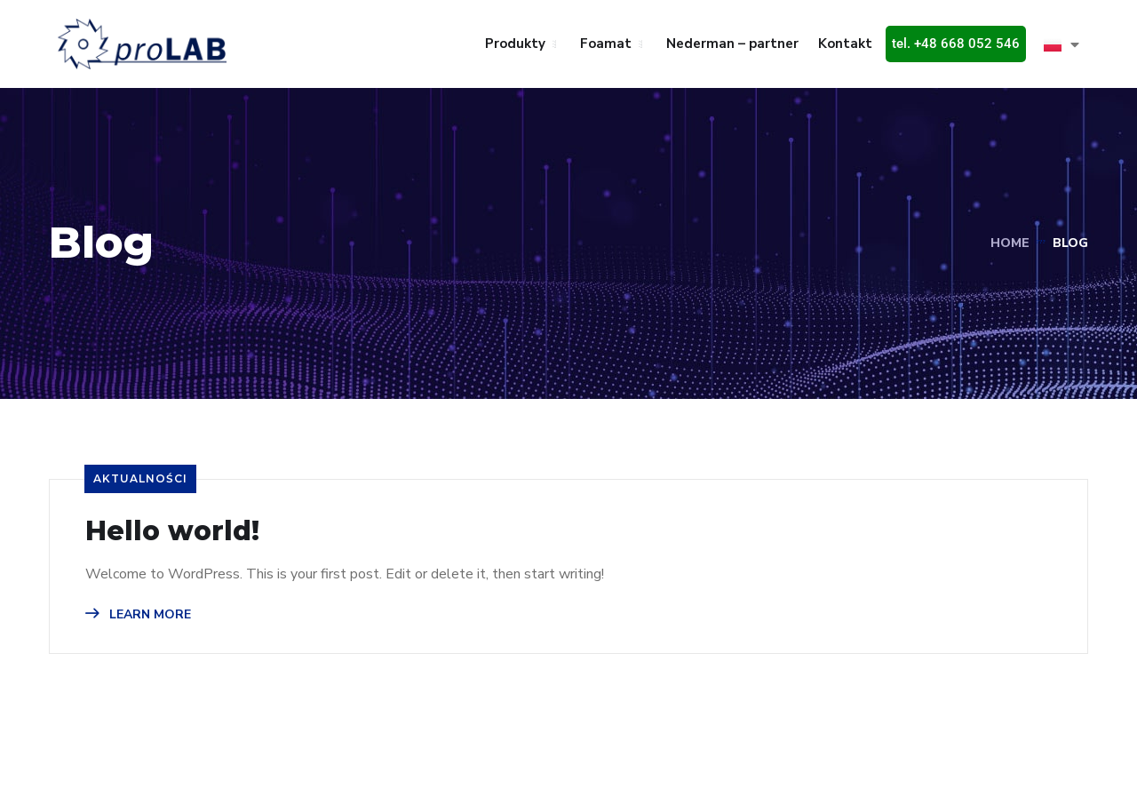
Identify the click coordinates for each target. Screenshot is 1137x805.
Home (1010, 243)
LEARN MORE (138, 614)
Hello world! (172, 531)
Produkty (515, 43)
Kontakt (845, 43)
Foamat (606, 43)
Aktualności (140, 478)
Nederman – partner (732, 43)
